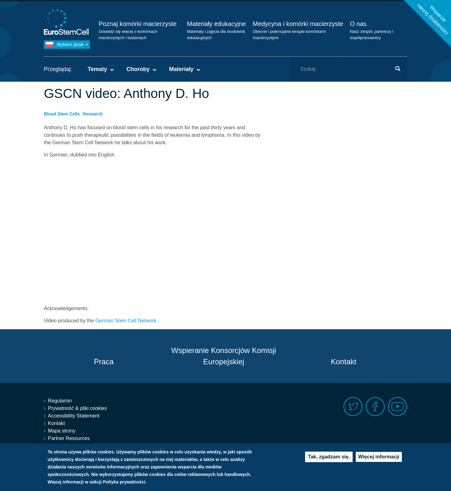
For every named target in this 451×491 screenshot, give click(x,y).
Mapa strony (61, 430)
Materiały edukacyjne (216, 23)
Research (93, 113)
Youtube (397, 406)
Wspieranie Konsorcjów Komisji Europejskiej (223, 356)
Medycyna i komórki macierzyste (298, 23)
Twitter (353, 406)
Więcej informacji (378, 456)
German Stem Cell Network (125, 320)
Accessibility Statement (74, 415)
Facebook (375, 406)
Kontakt (343, 361)
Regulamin (60, 400)
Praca (104, 361)
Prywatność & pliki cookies (77, 408)
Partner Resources (69, 438)
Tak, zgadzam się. (329, 456)
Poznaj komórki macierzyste (138, 23)
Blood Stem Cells (62, 113)
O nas (358, 23)
